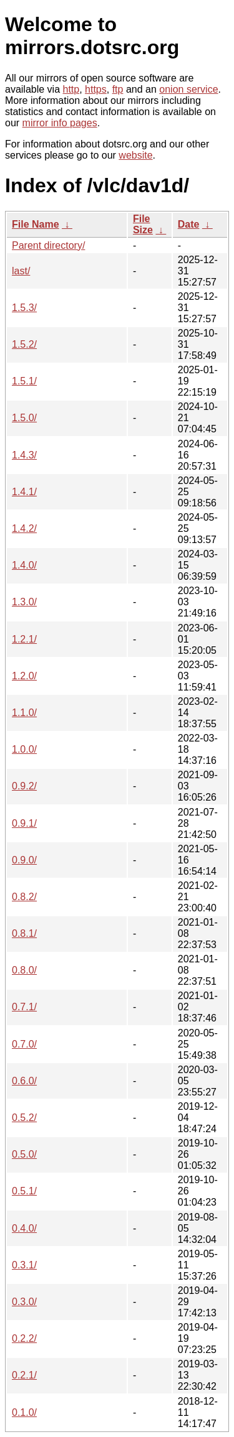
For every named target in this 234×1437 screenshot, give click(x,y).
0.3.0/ (24, 1301)
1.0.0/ (24, 749)
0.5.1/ (24, 1191)
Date (189, 224)
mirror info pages (59, 123)
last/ (21, 271)
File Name (35, 224)
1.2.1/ (24, 639)
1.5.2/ (24, 344)
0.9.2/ (24, 786)
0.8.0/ (24, 970)
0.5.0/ (24, 1154)
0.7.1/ (24, 1007)
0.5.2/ (24, 1117)
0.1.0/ (24, 1412)
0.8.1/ (24, 933)
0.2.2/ (24, 1338)
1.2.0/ (24, 676)
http (71, 89)
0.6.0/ (24, 1081)
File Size (143, 224)
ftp (118, 89)
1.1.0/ (24, 712)
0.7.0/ (24, 1044)
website (135, 155)
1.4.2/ (24, 528)
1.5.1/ (24, 381)
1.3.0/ (24, 602)
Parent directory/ (48, 245)
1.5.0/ (24, 417)
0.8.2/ (24, 896)
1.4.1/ (24, 491)
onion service (188, 89)
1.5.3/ (24, 307)
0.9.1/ (24, 823)
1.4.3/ (24, 455)
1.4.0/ (24, 565)
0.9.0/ (24, 860)
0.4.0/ (24, 1228)
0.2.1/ (24, 1375)
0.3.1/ (24, 1265)
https (96, 89)
